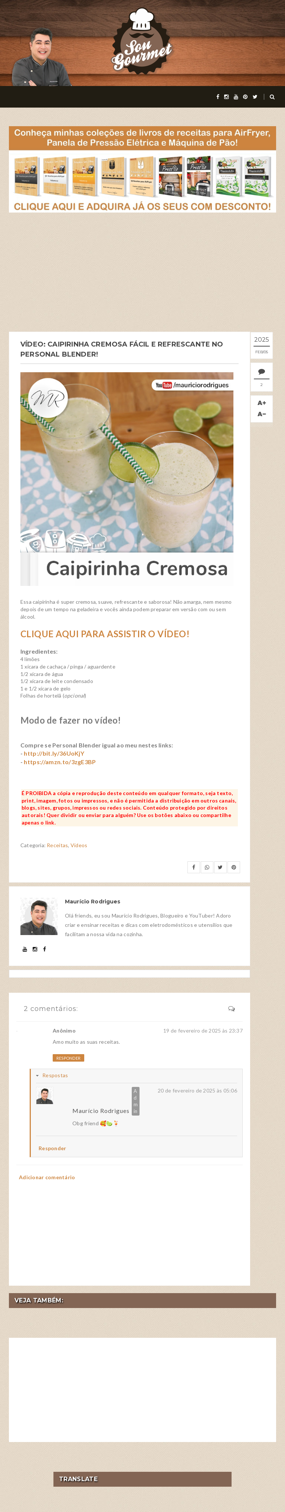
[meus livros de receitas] (142, 169)
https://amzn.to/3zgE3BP (60, 761)
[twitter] (255, 97)
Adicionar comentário (47, 1177)
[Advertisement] (142, 272)
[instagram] (226, 97)
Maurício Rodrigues (101, 1110)
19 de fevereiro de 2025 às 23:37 (203, 1030)
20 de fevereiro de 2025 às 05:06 (197, 1090)
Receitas (57, 845)
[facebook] (217, 97)
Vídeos (79, 845)
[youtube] (236, 97)
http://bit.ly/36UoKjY (54, 752)
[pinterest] (245, 97)
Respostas (55, 1075)
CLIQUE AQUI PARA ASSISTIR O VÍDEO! (105, 633)
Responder (68, 1057)
